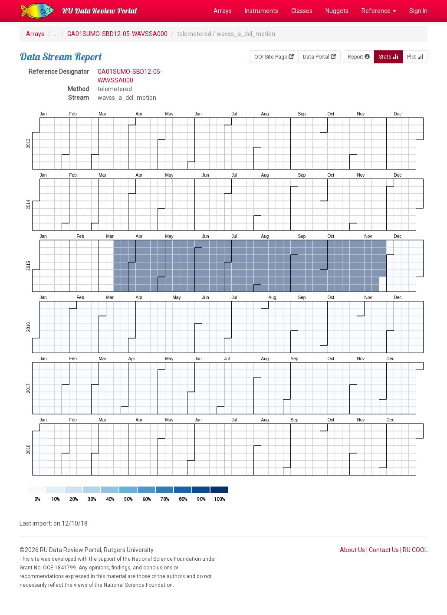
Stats (388, 57)
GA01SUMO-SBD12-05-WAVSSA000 (117, 33)
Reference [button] (379, 10)
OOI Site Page (274, 57)
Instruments (261, 10)
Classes (301, 10)
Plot (415, 57)
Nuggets (336, 10)
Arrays (223, 10)
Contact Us (384, 549)
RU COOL (415, 549)
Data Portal (319, 57)
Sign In (418, 10)
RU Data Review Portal (99, 11)
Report (359, 57)
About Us (352, 549)
